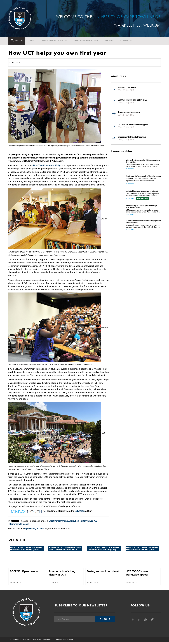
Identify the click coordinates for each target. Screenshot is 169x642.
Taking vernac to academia (129, 112)
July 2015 (80, 511)
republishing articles (34, 528)
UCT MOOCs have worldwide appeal (133, 125)
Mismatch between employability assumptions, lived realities (143, 161)
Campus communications (54, 41)
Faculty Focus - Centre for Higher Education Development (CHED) (26, 549)
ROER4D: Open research (128, 87)
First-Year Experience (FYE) (46, 165)
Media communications (86, 41)
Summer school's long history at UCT (133, 100)
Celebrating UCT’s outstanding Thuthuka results (143, 176)
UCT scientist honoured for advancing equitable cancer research (143, 222)
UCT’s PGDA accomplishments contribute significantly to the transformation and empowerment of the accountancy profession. (143, 180)
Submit (105, 619)
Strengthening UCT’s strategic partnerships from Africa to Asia (141, 206)
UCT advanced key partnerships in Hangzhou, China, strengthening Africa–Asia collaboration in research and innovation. (143, 211)
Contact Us (126, 41)
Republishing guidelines (64, 639)
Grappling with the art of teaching (132, 137)
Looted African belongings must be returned (142, 191)
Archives (109, 41)
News (31, 41)
